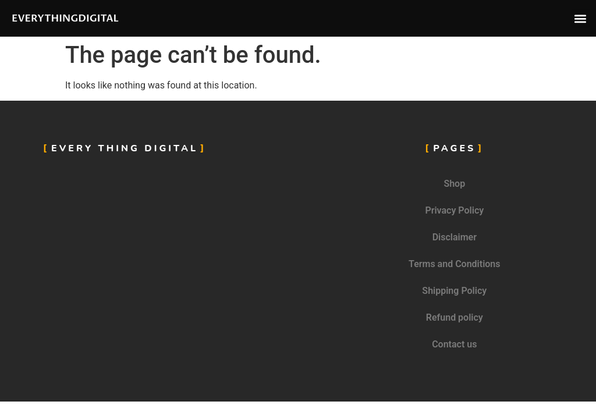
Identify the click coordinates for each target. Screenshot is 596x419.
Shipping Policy (454, 290)
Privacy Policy (454, 210)
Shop (454, 183)
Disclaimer (454, 237)
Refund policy (454, 317)
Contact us (454, 344)
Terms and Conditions (454, 263)
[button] (580, 18)
